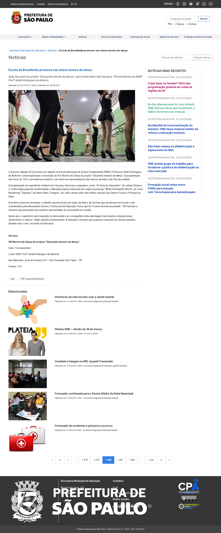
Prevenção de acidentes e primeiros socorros (83, 425)
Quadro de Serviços (169, 37)
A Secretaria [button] (25, 37)
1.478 (85, 459)
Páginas (180, 24)
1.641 (151, 459)
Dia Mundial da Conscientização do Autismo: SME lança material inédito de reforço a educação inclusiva (173, 129)
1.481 (120, 459)
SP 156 (74, 4)
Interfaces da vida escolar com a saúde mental (84, 297)
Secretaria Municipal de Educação (27, 50)
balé (12, 279)
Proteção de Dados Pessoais (198, 37)
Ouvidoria (41, 4)
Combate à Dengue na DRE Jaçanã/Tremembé (84, 361)
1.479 (96, 459)
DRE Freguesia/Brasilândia (32, 279)
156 (116, 487)
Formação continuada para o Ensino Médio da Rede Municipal (94, 393)
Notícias (193, 24)
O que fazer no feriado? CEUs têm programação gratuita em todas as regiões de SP (170, 87)
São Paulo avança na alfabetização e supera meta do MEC (171, 148)
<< (59, 459)
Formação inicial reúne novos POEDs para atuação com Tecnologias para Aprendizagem (172, 188)
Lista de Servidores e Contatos (128, 493)
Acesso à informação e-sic (22, 4)
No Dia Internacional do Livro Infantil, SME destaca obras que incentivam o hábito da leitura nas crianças (171, 108)
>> (161, 459)
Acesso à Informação (111, 37)
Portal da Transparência (58, 4)
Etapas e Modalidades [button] (54, 37)
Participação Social (140, 37)
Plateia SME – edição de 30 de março (78, 329)
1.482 (132, 459)
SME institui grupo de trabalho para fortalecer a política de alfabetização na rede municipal (173, 167)
